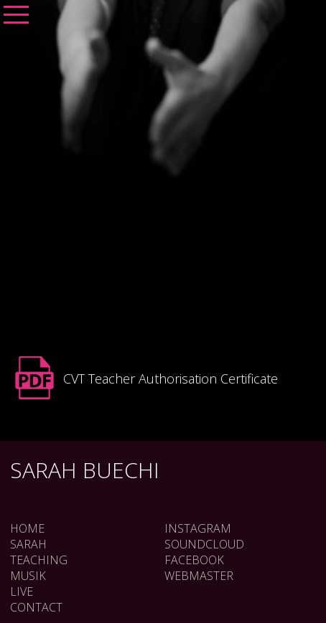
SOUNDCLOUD (204, 544)
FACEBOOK (194, 560)
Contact (36, 607)
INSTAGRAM (197, 528)
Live (21, 591)
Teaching (38, 560)
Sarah (28, 544)
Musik (28, 576)
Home (27, 528)
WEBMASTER (198, 576)
